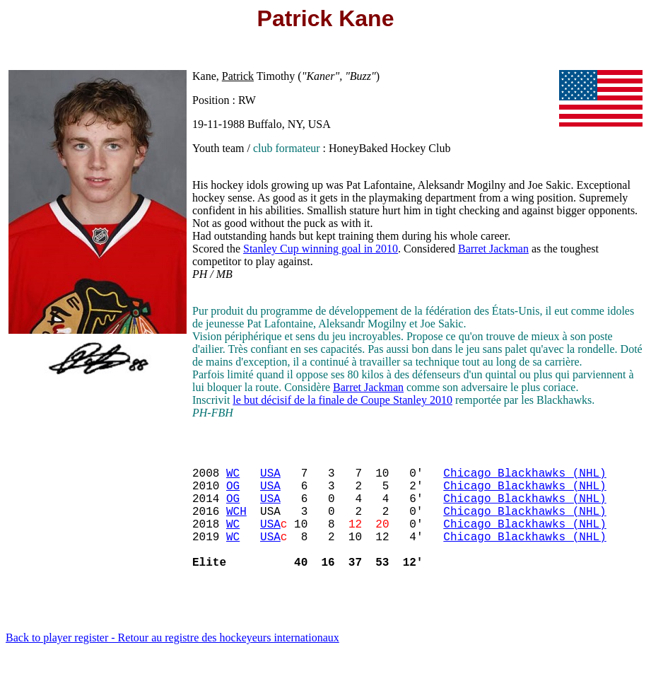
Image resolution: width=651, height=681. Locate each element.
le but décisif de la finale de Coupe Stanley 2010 (342, 400)
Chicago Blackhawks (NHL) (524, 478)
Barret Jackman (493, 249)
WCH (236, 524)
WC (233, 478)
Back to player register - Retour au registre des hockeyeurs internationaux (172, 663)
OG (233, 493)
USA (270, 478)
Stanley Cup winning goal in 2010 (320, 249)
